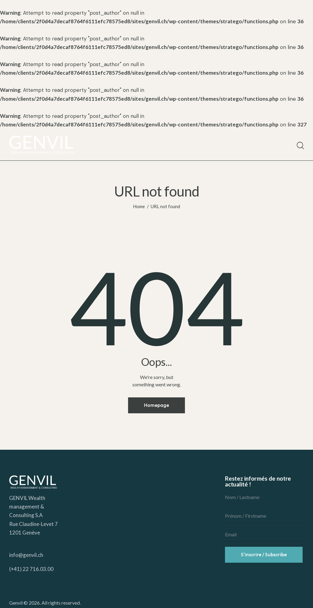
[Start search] (300, 146)
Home (139, 206)
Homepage (156, 405)
